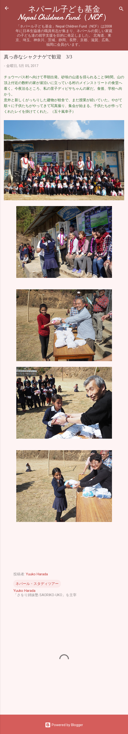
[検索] (121, 9)
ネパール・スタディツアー (37, 584)
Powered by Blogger (64, 725)
